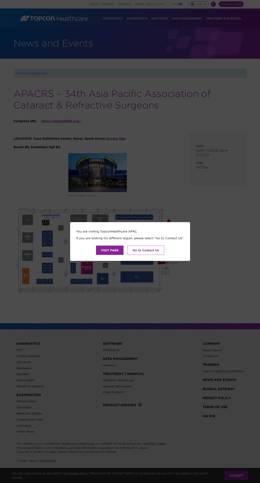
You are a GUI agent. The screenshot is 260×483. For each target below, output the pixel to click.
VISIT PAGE (110, 250)
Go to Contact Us (146, 250)
